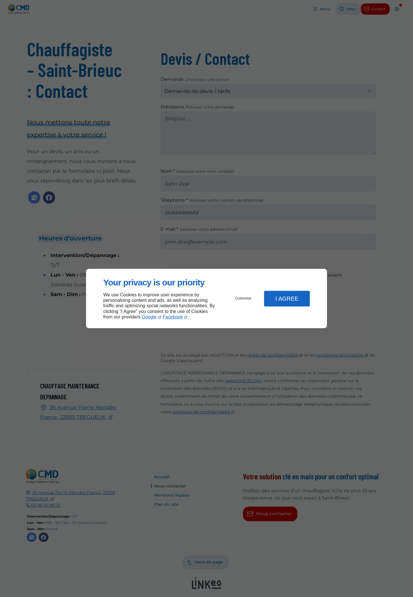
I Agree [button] (286, 298)
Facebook (173, 316)
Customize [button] (243, 298)
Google (149, 316)
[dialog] (206, 298)
